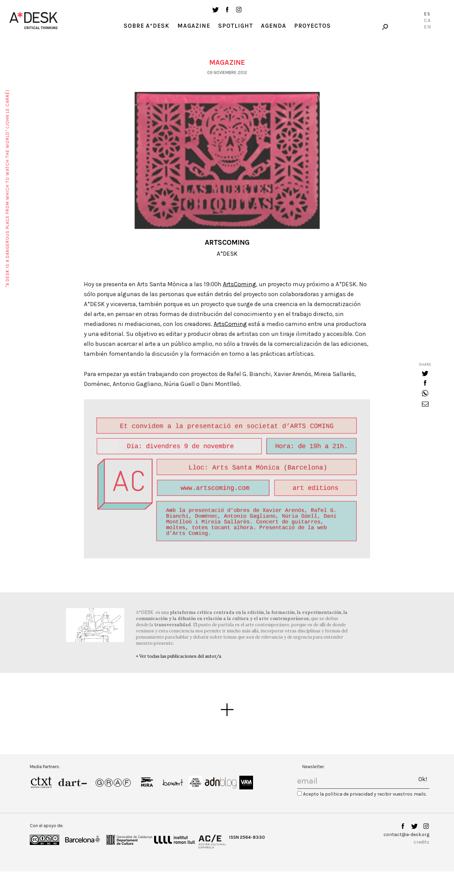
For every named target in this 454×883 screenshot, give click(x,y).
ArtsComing (239, 284)
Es (427, 14)
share (425, 364)
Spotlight (235, 25)
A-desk (34, 20)
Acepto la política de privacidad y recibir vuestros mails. (365, 794)
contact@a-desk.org (406, 834)
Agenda (273, 25)
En (427, 27)
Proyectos (312, 25)
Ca (427, 20)
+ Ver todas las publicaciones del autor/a (178, 656)
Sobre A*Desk (146, 25)
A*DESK (227, 253)
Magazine (193, 25)
